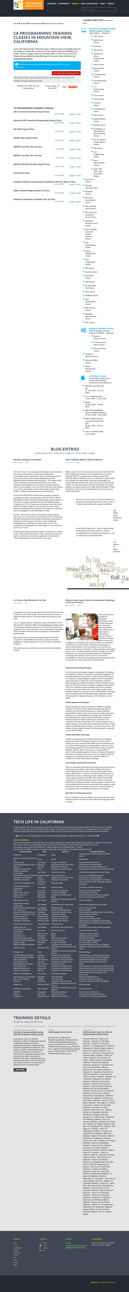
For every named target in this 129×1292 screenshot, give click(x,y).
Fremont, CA (88, 1069)
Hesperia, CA (98, 1105)
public (30, 54)
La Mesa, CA (96, 1169)
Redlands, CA (110, 1076)
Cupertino (97, 1072)
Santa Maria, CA (98, 1110)
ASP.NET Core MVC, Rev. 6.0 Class (28, 147)
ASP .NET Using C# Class (24, 129)
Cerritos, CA (107, 1131)
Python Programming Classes (90, 253)
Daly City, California (91, 1074)
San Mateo (99, 1178)
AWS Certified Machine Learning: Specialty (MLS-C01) (94, 421)
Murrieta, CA (88, 1114)
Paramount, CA (108, 1053)
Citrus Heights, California (92, 1181)
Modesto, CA (103, 1140)
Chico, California (89, 1058)
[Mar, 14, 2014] (70, 605)
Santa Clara (105, 1171)
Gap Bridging (63, 4)
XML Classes (90, 322)
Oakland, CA (88, 1072)
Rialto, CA (107, 1133)
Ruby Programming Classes (90, 261)
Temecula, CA (88, 1048)
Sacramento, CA (89, 1148)
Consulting (51, 4)
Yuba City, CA (110, 1178)
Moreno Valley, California (103, 1048)
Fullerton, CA (88, 1098)
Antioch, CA (96, 1062)
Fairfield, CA (108, 1098)
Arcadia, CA (96, 1197)
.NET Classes (98, 36)
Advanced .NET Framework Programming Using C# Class (38, 120)
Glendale (107, 1145)
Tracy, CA (106, 1119)
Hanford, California (90, 1155)
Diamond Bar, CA (106, 1190)
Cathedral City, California (92, 1133)
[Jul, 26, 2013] (70, 462)
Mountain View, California (54, 23)
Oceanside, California (100, 1112)
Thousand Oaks (107, 1204)
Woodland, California (104, 1207)
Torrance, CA (96, 1195)
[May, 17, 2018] (18, 462)
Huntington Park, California (100, 1126)
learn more (20, 1070)
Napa (95, 1140)
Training (75, 4)
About (102, 4)
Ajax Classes (98, 50)
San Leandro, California (102, 1069)
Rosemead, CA (103, 1164)
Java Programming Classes (99, 154)
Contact (111, 4)
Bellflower (98, 1098)
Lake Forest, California (91, 1100)
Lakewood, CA (88, 1138)
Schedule (16, 1250)
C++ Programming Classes (99, 89)
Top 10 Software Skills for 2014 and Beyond (84, 460)
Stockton (86, 1086)
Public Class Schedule (89, 4)
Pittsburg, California (93, 1119)
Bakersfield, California (101, 1174)
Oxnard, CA (87, 1174)
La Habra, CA (97, 1043)
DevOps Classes (100, 125)
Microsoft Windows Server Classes (91, 223)
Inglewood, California (103, 1138)
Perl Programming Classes (90, 245)
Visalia (85, 1060)
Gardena (108, 1110)
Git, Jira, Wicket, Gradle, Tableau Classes (100, 142)
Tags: (26, 462)
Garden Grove (99, 1117)
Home (16, 23)
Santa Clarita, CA (103, 1058)
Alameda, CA (96, 1081)
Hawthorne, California (104, 1095)
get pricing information (66, 73)
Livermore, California (102, 1093)
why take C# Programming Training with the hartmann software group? (29, 1033)
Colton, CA (87, 1112)
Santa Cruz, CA (97, 1145)
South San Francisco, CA (101, 1084)
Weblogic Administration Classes (90, 316)
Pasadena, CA (104, 1121)
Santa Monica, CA (103, 1157)
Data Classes (98, 115)
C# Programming (35, 23)
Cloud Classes (99, 99)
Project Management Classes (90, 368)
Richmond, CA (98, 1079)
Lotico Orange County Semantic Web (60, 847)
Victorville (88, 1079)
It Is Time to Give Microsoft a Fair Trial (30, 600)
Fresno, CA (104, 1183)
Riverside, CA (108, 1072)
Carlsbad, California (99, 1050)
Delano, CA (96, 1204)
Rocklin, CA (91, 1124)
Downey (111, 1046)
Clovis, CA (95, 1171)
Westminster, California (92, 1131)
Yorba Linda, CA (89, 1095)
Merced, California (90, 1039)
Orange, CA (96, 1065)
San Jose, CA (95, 1167)
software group (101, 1282)
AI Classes (97, 46)
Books (15, 1265)
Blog (15, 1257)
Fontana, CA (103, 1039)
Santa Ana (87, 1159)
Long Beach (106, 1197)
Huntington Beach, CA (100, 1162)
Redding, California (101, 1114)
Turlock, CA (96, 1202)
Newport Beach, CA (90, 1209)
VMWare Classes (91, 295)
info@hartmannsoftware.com (77, 1245)
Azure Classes (99, 64)
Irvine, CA (104, 1152)
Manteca (95, 1129)
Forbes (70, 802)
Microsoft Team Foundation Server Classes (91, 214)
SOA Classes (90, 282)
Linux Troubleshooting (93, 396)
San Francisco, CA (98, 1091)
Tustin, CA (87, 1050)
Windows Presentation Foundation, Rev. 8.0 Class (34, 199)
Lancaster (95, 1152)
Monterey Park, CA (99, 1188)
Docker (88, 402)
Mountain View (107, 1065)
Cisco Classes (99, 95)
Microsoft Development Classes (90, 200)
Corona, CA (87, 1140)
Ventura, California (90, 1121)
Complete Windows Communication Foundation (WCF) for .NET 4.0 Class (45, 182)
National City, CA (89, 1088)
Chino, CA (87, 1067)
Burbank (86, 1167)
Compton (86, 1136)
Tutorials (16, 1255)
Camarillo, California (91, 1183)
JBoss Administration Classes (99, 162)
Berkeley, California (98, 1176)
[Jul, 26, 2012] (18, 603)
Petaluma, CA (88, 1093)
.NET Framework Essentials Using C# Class (32, 112)
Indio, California (102, 1148)
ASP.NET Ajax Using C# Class (26, 138)
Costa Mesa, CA (106, 1074)
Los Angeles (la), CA (99, 1046)
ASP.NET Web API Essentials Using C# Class (32, 164)
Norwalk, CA (88, 1150)
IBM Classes (98, 148)
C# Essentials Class (22, 173)
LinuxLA (79, 847)
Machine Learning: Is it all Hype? (27, 460)
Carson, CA (96, 1193)
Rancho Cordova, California (93, 1076)
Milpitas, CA (108, 1181)
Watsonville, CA (89, 1207)
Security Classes (91, 272)
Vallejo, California (103, 1124)
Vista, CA (103, 1129)
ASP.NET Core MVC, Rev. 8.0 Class (28, 155)
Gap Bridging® (18, 1248)
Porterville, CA (88, 1178)
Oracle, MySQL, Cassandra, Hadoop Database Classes (91, 234)
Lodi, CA (94, 1086)
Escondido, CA (97, 1107)
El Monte (109, 1091)
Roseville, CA (104, 1155)
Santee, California (105, 1086)
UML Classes (90, 292)
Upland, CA (95, 1136)
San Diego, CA (102, 1103)
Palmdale (86, 1041)
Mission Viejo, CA (96, 1060)
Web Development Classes (90, 301)
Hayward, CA (96, 1041)
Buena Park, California (99, 1067)
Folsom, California (100, 1150)
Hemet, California (107, 1136)
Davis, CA (95, 1143)
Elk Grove (86, 1193)
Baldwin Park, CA (98, 1212)
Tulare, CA (108, 1055)
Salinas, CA (106, 1100)
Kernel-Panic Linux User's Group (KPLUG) (29, 847)
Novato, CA (96, 1159)
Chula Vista (96, 1053)
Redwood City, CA (94, 1185)
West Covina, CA (89, 1200)
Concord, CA (88, 1117)
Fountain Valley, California (93, 1055)
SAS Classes (89, 268)
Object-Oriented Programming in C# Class (31, 190)
